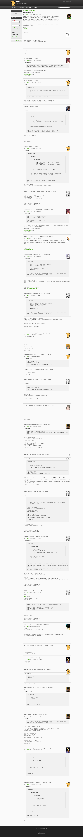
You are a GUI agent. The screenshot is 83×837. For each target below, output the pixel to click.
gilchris (28, 406)
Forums (26, 10)
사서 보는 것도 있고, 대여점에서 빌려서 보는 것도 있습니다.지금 (39, 405)
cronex (28, 295)
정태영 (28, 60)
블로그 (25, 596)
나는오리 (28, 82)
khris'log (25, 640)
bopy (27, 356)
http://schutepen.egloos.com (29, 486)
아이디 (13, 20)
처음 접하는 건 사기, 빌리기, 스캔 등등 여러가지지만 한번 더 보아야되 (40, 236)
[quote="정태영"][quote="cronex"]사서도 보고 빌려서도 (37, 254)
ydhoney (28, 51)
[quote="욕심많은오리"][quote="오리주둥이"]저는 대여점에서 (38, 687)
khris (27, 626)
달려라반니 (27, 14)
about (64, 1)
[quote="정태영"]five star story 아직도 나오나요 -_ (36, 714)
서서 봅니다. (27, 50)
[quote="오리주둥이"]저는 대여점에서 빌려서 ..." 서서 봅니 (37, 669)
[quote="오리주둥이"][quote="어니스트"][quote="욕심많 (37, 782)
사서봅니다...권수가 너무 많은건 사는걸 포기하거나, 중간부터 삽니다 (40, 624)
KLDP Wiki (28, 7)
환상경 (28, 256)
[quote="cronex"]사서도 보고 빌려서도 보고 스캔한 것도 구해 (38, 209)
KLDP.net (35, 7)
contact (67, 1)
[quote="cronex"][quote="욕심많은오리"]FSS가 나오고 (37, 454)
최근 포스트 (15, 13)
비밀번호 (13, 23)
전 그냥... (26, 344)
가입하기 (14, 27)
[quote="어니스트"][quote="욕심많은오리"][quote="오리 (37, 748)
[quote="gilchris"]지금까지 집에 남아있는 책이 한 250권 (37, 424)
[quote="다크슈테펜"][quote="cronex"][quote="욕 (36, 536)
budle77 (28, 646)
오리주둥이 (28, 659)
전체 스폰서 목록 (36, 832)
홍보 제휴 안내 (18, 40)
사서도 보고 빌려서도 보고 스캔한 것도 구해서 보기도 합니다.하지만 (40, 191)
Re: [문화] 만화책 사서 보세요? (31, 58)
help (70, 1)
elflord (28, 238)
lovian (28, 107)
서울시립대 (45, 828)
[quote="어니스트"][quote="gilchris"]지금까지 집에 (36, 491)
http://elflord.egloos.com (28, 249)
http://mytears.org (27, 74)
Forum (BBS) (14, 7)
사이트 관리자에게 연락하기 (45, 832)
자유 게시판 (33, 10)
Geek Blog (22, 7)
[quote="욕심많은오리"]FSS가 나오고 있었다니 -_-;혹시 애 (37, 354)
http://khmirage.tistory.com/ (32, 288)
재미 (29, 10)
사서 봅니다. (27, 32)
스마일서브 (45, 830)
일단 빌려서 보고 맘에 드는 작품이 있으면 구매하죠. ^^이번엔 (38, 645)
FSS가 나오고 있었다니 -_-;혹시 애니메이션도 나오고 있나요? (38, 333)
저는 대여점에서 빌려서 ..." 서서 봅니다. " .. (34, 658)
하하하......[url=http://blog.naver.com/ (33, 590)
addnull (28, 426)
